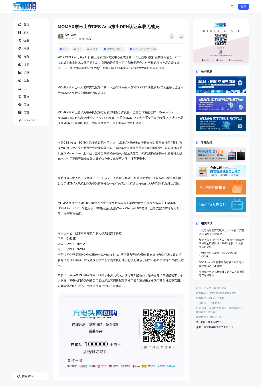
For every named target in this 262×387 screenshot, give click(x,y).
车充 (65, 49)
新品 (88, 38)
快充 (79, 49)
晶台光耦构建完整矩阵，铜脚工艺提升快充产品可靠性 (222, 273)
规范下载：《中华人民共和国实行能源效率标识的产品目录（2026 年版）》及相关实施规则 (222, 243)
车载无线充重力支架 (144, 49)
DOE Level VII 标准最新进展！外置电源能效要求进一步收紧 (221, 264)
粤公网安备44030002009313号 (215, 327)
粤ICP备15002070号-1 (209, 322)
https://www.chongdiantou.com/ (221, 41)
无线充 (94, 49)
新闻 (81, 38)
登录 (243, 6)
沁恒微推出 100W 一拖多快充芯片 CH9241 (218, 254)
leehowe (70, 34)
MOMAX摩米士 (115, 49)
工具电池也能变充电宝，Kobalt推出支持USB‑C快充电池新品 (221, 232)
